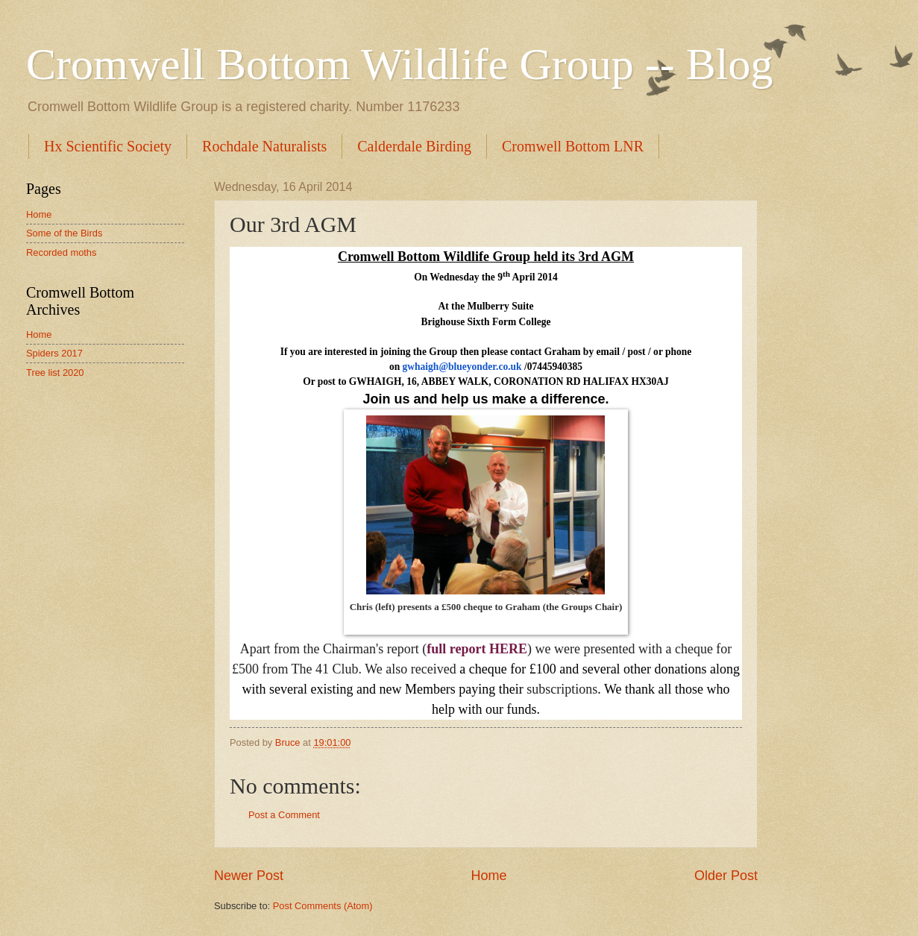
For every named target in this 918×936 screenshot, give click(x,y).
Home (488, 875)
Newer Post (248, 875)
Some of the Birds (64, 233)
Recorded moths (61, 252)
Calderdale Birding (414, 146)
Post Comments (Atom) (323, 905)
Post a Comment (284, 814)
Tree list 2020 (55, 372)
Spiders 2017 (54, 353)
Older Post (726, 875)
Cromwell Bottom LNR (573, 146)
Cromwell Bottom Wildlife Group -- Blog (399, 64)
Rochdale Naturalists (264, 146)
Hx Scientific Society (108, 146)
